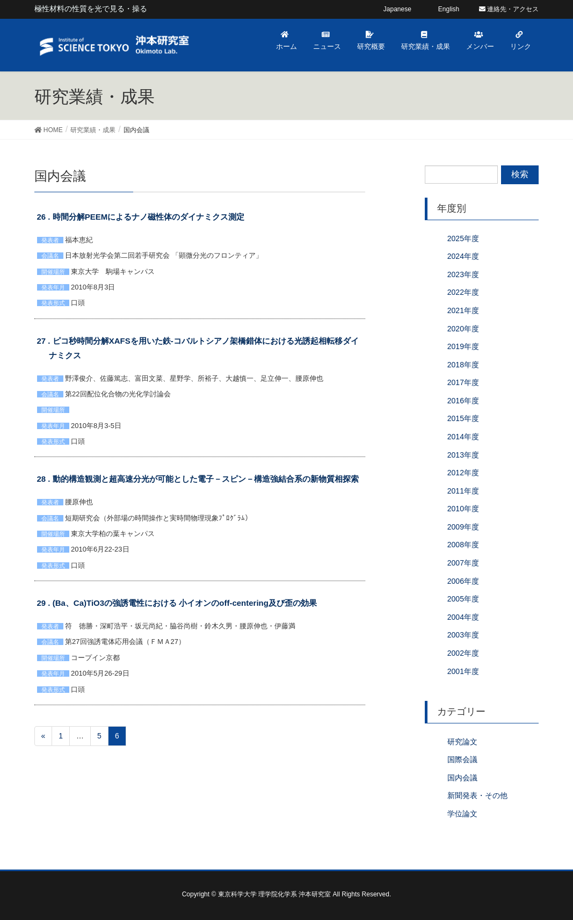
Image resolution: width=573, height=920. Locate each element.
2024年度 (463, 256)
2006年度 (463, 581)
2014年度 (463, 436)
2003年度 (463, 635)
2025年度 (463, 238)
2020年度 (463, 328)
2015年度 (463, 418)
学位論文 (462, 813)
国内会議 (462, 777)
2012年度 (463, 472)
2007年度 (463, 563)
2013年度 (463, 455)
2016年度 (463, 400)
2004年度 (463, 617)
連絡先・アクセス (509, 9)
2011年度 (463, 491)
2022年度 (463, 292)
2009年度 (463, 527)
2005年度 (463, 599)
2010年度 (463, 508)
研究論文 (462, 741)
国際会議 (462, 759)
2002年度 (463, 653)
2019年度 (463, 346)
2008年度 (463, 544)
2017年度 (463, 382)
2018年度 (463, 364)
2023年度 (463, 274)
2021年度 (463, 310)
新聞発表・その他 (477, 795)
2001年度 (463, 671)
